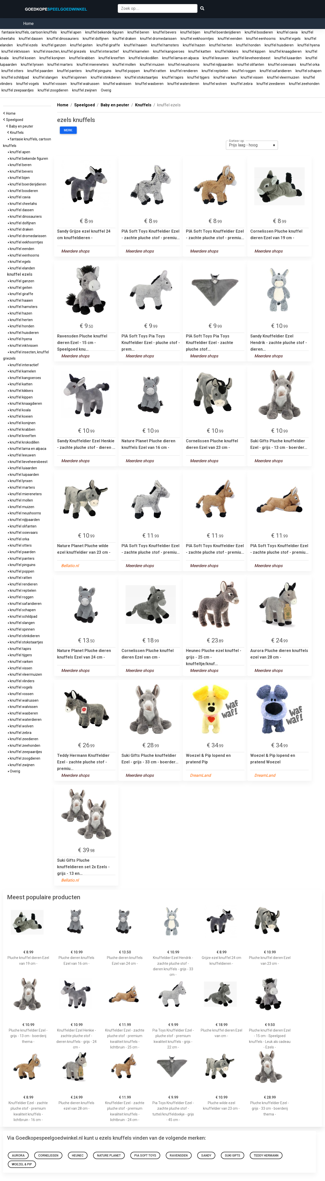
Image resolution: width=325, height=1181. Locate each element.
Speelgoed (15, 120)
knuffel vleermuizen (283, 77)
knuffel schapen (308, 71)
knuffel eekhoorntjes (197, 39)
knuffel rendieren (184, 71)
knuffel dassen (30, 39)
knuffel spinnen (74, 77)
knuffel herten (221, 45)
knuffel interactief (104, 51)
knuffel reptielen (215, 71)
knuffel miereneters (92, 65)
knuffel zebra (241, 84)
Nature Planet (109, 1155)
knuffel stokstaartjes (141, 77)
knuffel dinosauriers (62, 39)
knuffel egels (290, 39)
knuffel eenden (230, 39)
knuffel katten (200, 51)
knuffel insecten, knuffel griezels (60, 51)
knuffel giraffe (108, 45)
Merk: (68, 130)
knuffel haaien (136, 45)
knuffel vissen (252, 77)
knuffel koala (19, 410)
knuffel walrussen (85, 84)
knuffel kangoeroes (169, 51)
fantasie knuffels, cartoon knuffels (29, 32)
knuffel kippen (254, 51)
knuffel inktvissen (15, 51)
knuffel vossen (55, 84)
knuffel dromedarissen (158, 39)
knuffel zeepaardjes (17, 90)
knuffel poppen (127, 71)
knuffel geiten (81, 45)
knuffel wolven (215, 84)
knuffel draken (124, 39)
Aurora (18, 1155)
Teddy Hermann (266, 1155)
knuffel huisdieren (279, 45)
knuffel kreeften (111, 58)
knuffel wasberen (149, 84)
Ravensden (179, 1155)
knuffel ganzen (54, 45)
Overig (106, 90)
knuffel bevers (165, 32)
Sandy (206, 1155)
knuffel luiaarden (288, 58)
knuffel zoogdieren (53, 90)
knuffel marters (60, 65)
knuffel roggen (244, 71)
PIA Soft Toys (145, 1155)
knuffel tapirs (172, 77)
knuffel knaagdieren (285, 51)
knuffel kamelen (136, 51)
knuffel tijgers (198, 77)
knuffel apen (71, 32)
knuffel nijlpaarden (218, 65)
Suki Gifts (232, 1155)
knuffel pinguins (98, 71)
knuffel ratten (155, 71)
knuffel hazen (194, 45)
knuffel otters (12, 71)
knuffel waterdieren (183, 84)
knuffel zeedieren (271, 84)
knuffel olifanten (251, 65)
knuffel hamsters (165, 45)
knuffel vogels (27, 84)
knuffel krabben (82, 58)
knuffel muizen (152, 65)
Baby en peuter (22, 126)
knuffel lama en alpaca (180, 58)
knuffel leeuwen (215, 58)
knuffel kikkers (227, 51)
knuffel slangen (45, 77)
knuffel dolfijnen (95, 39)
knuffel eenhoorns (261, 39)
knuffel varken (225, 77)
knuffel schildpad (15, 77)
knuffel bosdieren (258, 32)
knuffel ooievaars (282, 65)
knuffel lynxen (32, 65)
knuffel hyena (308, 45)
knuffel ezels (27, 45)
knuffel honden (248, 45)
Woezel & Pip (22, 1164)
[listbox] (252, 145)
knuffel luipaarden (23, 475)
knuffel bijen (190, 32)
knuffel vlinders (21, 681)
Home (28, 23)
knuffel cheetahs (22, 204)
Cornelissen (48, 1155)
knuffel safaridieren (275, 71)
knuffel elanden (21, 268)
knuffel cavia (287, 32)
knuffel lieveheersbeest (251, 58)
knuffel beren (138, 32)
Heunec (78, 1155)
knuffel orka (310, 65)
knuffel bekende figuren (104, 32)
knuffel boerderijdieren (222, 32)
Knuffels (17, 133)
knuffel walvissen (117, 84)
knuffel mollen (124, 65)
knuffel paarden (40, 71)
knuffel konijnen (52, 58)
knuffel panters (69, 71)
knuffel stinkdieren (105, 77)
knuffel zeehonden (304, 84)
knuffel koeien (24, 58)
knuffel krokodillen (143, 58)
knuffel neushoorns (184, 65)
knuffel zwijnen (84, 90)
